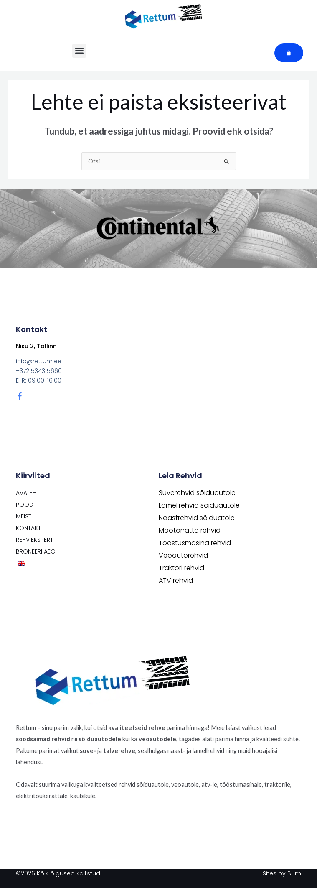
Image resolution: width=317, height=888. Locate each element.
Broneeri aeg (36, 551)
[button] (79, 51)
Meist (23, 516)
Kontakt (28, 528)
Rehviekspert (34, 540)
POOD (24, 504)
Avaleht (27, 493)
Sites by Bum (282, 873)
